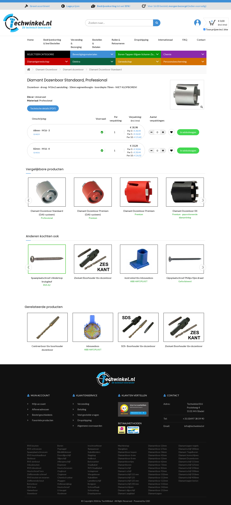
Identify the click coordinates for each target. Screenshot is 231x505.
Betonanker (93, 461)
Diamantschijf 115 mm (128, 474)
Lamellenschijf (94, 480)
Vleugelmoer (94, 474)
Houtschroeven (64, 468)
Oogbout (61, 471)
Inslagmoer (93, 471)
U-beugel (61, 490)
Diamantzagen (155, 493)
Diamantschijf (124, 468)
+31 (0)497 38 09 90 (193, 418)
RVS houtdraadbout (36, 455)
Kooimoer (62, 493)
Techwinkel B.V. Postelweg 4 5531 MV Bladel (195, 407)
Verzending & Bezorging (77, 43)
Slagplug (92, 455)
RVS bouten (33, 445)
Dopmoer (61, 464)
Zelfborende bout (35, 480)
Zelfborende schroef (37, 474)
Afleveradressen (40, 409)
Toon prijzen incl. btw (215, 29)
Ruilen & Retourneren (118, 41)
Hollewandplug (64, 484)
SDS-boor (31, 487)
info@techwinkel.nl (194, 425)
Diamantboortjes (126, 461)
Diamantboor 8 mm (127, 458)
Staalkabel (92, 464)
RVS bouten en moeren (38, 477)
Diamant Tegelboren (188, 452)
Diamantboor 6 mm (127, 455)
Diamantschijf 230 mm (128, 484)
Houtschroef (63, 487)
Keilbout (92, 458)
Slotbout (31, 458)
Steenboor (32, 493)
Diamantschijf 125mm (189, 464)
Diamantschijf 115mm (189, 461)
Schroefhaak (94, 487)
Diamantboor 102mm (158, 474)
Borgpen (92, 484)
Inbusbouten (33, 464)
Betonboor (32, 484)
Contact (201, 39)
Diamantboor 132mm (158, 484)
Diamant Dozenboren (189, 458)
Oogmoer (61, 474)
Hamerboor (32, 490)
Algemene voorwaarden (89, 425)
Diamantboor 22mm (157, 445)
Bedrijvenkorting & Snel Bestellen (52, 41)
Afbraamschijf (63, 461)
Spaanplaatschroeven (37, 452)
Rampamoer (93, 449)
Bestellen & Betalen (97, 43)
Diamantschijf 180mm (189, 449)
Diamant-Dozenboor (46, 69)
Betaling (81, 409)
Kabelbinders (94, 452)
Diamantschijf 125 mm (128, 480)
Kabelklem (93, 477)
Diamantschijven (126, 487)
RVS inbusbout (34, 468)
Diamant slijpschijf (126, 490)
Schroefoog (93, 490)
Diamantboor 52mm (157, 458)
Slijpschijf (61, 458)
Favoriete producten (42, 420)
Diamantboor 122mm (158, 480)
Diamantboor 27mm (157, 449)
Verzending (83, 403)
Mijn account (39, 403)
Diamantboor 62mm (157, 461)
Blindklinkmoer (64, 452)
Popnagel (61, 449)
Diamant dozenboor (73, 69)
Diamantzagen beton (188, 480)
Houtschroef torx (35, 471)
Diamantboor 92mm (157, 471)
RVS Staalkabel (95, 468)
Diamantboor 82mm (157, 468)
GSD (148, 501)
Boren (60, 445)
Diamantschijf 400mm (189, 477)
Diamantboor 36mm (157, 452)
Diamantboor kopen (127, 452)
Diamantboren (124, 464)
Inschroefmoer (95, 445)
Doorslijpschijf (64, 455)
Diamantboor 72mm (157, 464)
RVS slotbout (33, 461)
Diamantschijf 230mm (189, 468)
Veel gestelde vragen (88, 414)
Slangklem (123, 449)
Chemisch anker (65, 477)
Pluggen (61, 480)
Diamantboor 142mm (158, 487)
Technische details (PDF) (43, 108)
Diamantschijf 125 (126, 477)
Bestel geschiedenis (42, 414)
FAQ (184, 39)
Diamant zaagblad (126, 493)
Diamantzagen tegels (189, 445)
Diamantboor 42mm (157, 455)
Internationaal (165, 39)
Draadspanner (94, 493)
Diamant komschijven (189, 455)
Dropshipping (141, 39)
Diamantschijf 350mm (189, 474)
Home (30, 39)
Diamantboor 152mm (158, 490)
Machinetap (123, 445)
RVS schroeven (34, 449)
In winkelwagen (188, 132)
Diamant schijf (124, 471)
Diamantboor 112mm (158, 477)
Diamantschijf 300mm (189, 471)
